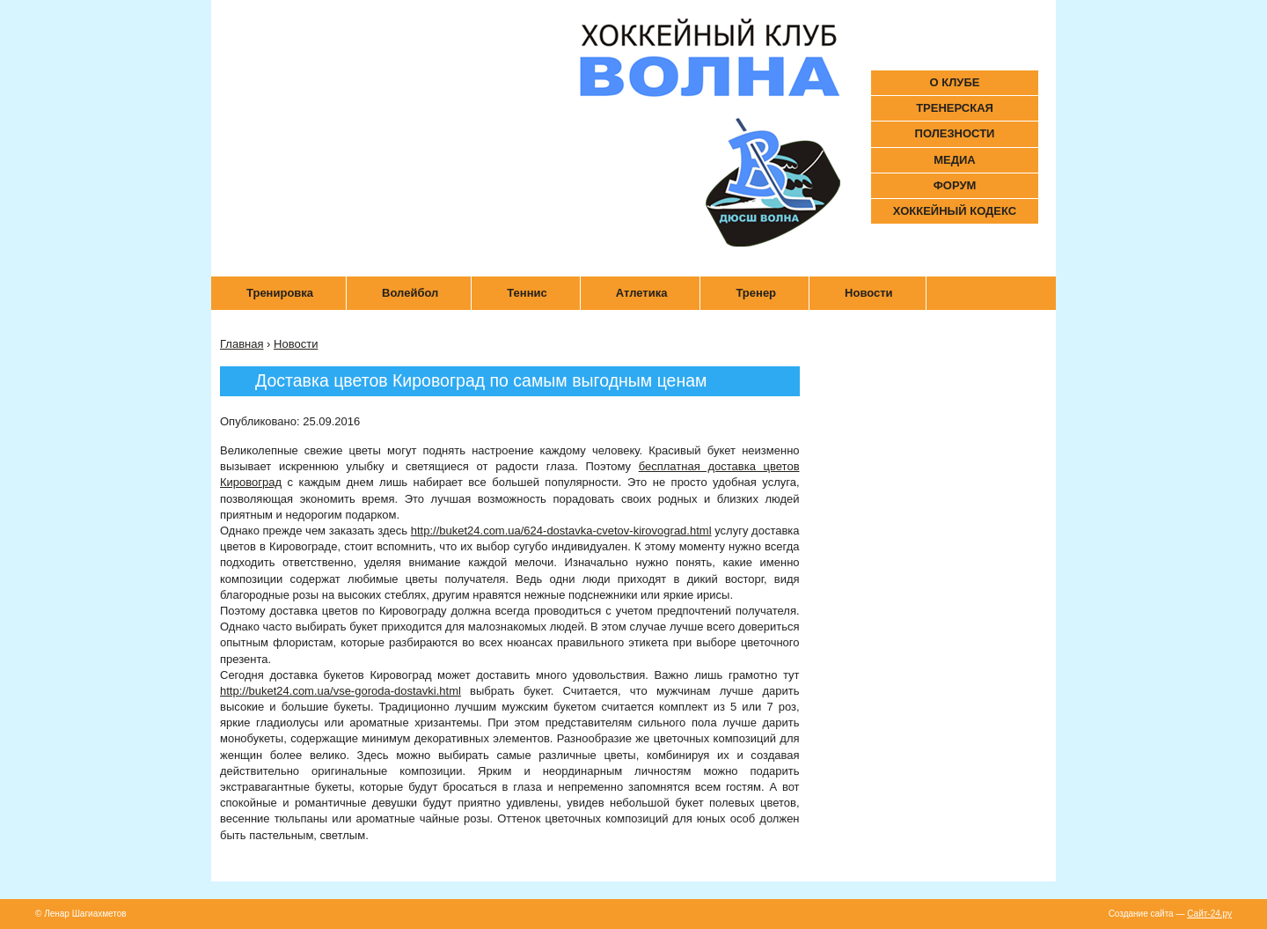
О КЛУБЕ (955, 82)
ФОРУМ (955, 185)
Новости (869, 292)
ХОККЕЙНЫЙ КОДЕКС (954, 211)
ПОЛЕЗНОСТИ (955, 133)
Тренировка (279, 292)
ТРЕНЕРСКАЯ (954, 107)
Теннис (526, 292)
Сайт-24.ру (1209, 913)
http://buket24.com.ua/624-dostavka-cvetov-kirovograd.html (561, 530)
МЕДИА (955, 159)
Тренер (756, 292)
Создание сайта (1142, 913)
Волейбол (410, 292)
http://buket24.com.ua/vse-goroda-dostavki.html (340, 690)
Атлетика (642, 292)
